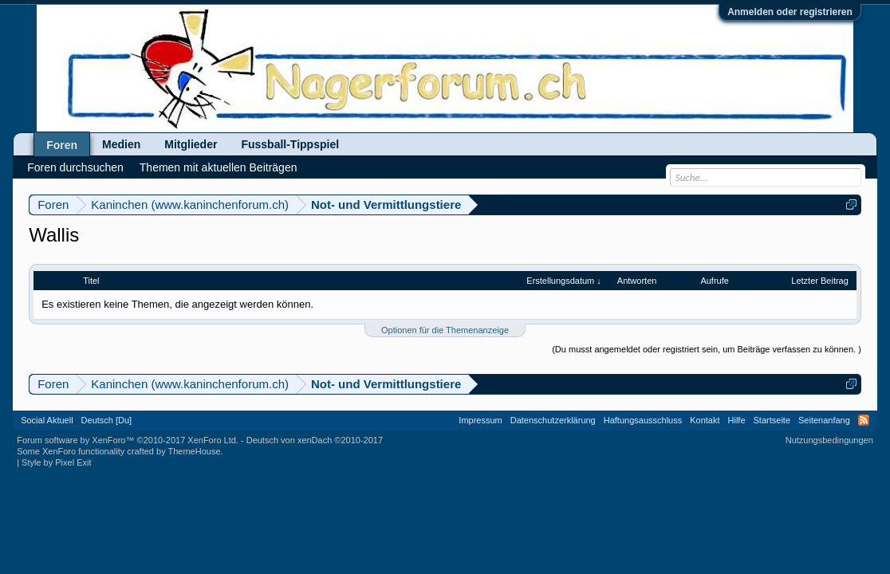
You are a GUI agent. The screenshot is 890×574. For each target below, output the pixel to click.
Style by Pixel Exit (56, 462)
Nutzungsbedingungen (829, 440)
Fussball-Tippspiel (290, 144)
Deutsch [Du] (106, 420)
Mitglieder (190, 144)
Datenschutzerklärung (553, 420)
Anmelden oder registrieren (790, 12)
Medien (121, 144)
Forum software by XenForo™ (127, 440)
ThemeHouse (194, 451)
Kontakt (704, 420)
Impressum (480, 420)
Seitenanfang (824, 420)
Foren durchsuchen (75, 167)
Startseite (772, 420)
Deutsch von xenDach (314, 440)
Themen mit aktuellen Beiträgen (218, 167)
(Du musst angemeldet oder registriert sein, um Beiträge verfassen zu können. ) (706, 349)
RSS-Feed (863, 420)
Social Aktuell (47, 420)
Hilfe (737, 420)
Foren (61, 145)
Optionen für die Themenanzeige (445, 330)
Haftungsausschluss (643, 420)
